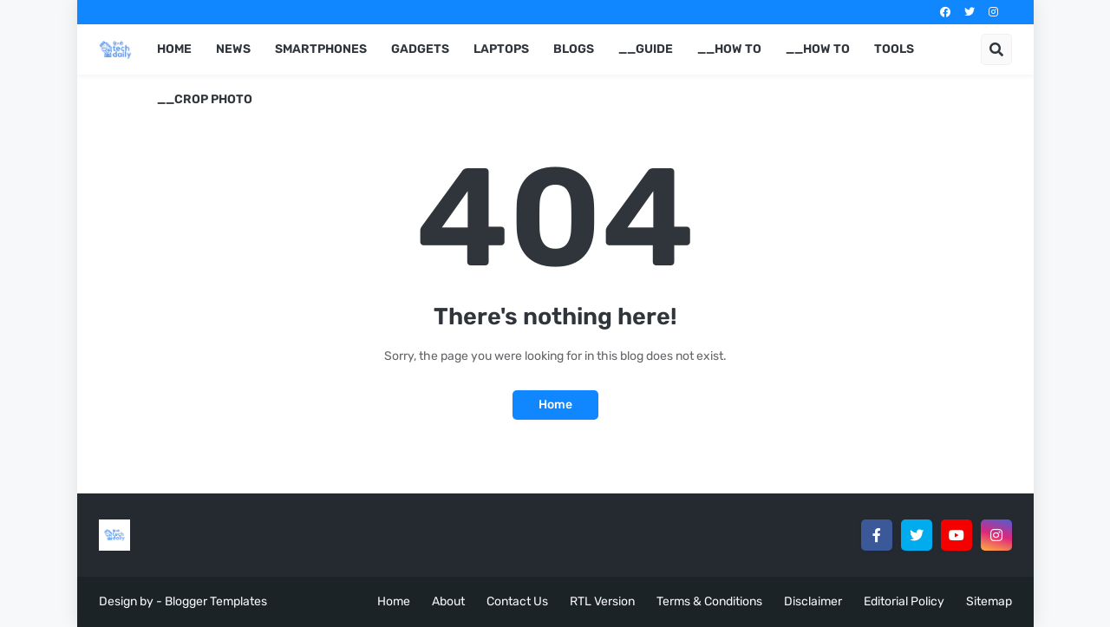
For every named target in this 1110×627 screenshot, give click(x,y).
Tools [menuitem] (894, 49)
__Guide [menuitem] (645, 49)
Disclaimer (813, 601)
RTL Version (602, 601)
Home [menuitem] (174, 49)
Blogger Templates (216, 601)
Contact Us (517, 601)
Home (555, 404)
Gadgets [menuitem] (420, 49)
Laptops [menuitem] (501, 49)
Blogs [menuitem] (573, 49)
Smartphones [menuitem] (321, 49)
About (448, 601)
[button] (996, 49)
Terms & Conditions (709, 601)
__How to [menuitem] (729, 49)
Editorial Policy (904, 601)
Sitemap (989, 601)
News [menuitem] (233, 49)
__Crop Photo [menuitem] (204, 99)
